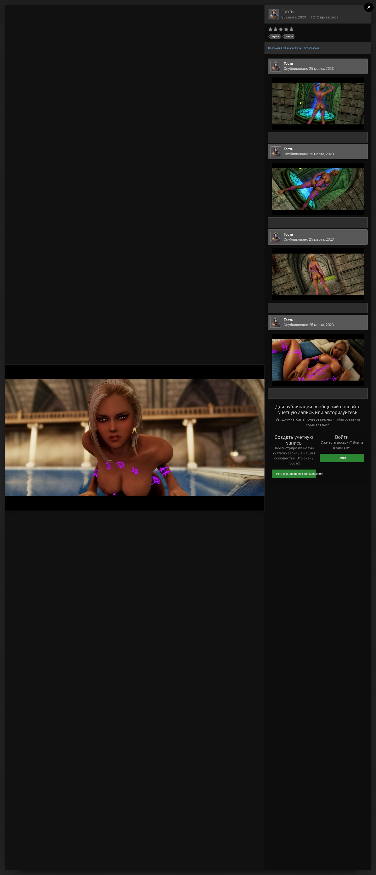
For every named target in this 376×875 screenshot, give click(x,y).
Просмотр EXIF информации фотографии (293, 48)
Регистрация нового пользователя (296, 474)
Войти (342, 458)
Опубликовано (309, 68)
